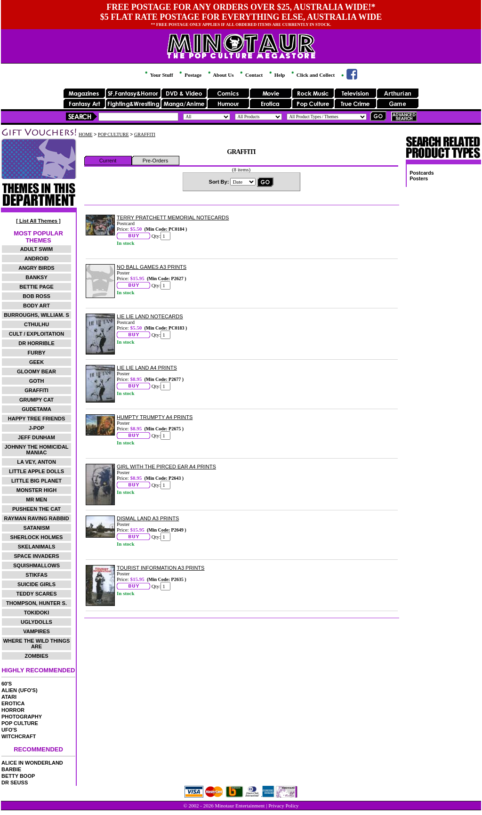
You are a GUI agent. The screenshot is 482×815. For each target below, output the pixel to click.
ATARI (8, 697)
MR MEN (36, 499)
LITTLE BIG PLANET (36, 481)
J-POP (36, 428)
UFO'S (9, 730)
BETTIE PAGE (36, 287)
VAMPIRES (36, 631)
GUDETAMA (36, 409)
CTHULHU (36, 324)
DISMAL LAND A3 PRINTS (148, 518)
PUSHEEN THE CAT (36, 509)
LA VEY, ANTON (36, 462)
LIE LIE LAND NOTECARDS (150, 316)
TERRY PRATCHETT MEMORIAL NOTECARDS (173, 217)
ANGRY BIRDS (36, 268)
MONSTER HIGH (36, 490)
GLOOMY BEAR (36, 371)
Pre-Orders (155, 160)
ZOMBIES (36, 656)
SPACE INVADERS (36, 556)
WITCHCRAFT (18, 736)
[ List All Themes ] (38, 221)
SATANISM (37, 528)
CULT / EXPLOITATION (36, 334)
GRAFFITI (36, 390)
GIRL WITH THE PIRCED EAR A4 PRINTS (166, 466)
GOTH (36, 381)
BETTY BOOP (18, 776)
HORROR (12, 710)
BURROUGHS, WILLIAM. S (36, 315)
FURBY (37, 352)
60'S (6, 683)
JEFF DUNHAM (36, 437)
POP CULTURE (19, 723)
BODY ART (36, 305)
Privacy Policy (283, 805)
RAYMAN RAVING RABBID (36, 518)
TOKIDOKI (36, 612)
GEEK (36, 362)
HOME (85, 134)
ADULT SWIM (36, 249)
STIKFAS (36, 575)
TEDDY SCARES (36, 594)
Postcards (422, 173)
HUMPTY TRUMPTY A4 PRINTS (155, 417)
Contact (251, 75)
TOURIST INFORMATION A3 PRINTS (160, 568)
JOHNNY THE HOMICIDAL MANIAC (36, 449)
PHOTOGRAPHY (21, 716)
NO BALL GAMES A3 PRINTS (151, 267)
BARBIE (11, 769)
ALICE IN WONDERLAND (32, 763)
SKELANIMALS (36, 546)
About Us (220, 75)
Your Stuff (158, 75)
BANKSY (36, 277)
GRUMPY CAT (36, 400)
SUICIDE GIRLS (36, 584)
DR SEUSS (14, 782)
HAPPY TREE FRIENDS (36, 418)
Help (276, 75)
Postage (189, 75)
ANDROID (36, 258)
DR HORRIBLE (36, 343)
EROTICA (13, 703)
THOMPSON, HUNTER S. (36, 603)
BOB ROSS (36, 296)
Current (108, 160)
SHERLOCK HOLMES (36, 537)
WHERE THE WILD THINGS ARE (36, 643)
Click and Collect (312, 75)
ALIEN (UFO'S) (19, 690)
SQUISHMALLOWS (36, 565)
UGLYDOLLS (36, 622)
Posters (419, 178)
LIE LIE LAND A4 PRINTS (147, 368)
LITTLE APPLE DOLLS (36, 471)
